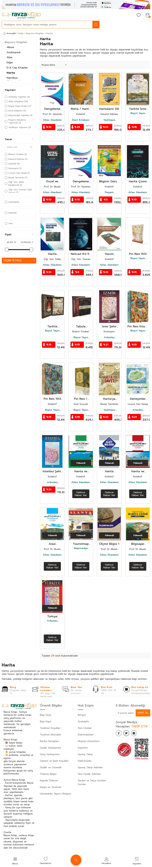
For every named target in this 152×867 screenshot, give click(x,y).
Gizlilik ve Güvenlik (51, 767)
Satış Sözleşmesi (50, 754)
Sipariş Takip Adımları (90, 767)
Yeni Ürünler (85, 728)
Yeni (9, 223)
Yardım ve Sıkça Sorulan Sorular (92, 782)
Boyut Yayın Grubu (137, 113)
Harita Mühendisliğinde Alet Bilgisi (109, 471)
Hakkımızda (84, 761)
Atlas (9, 57)
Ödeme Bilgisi (48, 774)
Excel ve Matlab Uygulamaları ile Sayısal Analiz (52, 181)
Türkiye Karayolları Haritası (52, 616)
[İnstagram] (137, 733)
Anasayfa (10, 33)
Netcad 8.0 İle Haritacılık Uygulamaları (81, 254)
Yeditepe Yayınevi (109, 120)
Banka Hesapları (49, 741)
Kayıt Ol (142, 713)
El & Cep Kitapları (17, 68)
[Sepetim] (147, 15)
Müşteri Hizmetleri (88, 741)
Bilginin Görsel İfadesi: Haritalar (109, 181)
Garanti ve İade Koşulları (54, 761)
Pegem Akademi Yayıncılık (109, 192)
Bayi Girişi (45, 715)
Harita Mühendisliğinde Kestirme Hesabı (52, 254)
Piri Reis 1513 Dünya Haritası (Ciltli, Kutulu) (52, 399)
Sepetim (83, 748)
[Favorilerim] (138, 15)
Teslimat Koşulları (50, 728)
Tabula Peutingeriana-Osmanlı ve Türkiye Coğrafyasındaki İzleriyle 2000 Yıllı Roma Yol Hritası (80, 326)
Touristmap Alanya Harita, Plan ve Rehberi (81, 544)
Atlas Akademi (52, 120)
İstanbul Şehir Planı (52, 471)
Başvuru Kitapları (35, 33)
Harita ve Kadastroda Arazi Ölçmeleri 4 (137, 471)
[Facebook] (119, 733)
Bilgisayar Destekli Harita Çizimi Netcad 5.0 (138, 544)
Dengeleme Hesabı (52, 109)
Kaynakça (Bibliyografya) (15, 79)
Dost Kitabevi (80, 120)
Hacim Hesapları (109, 254)
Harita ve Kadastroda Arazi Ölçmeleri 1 (80, 471)
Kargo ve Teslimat (50, 787)
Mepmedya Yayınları (81, 548)
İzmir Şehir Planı (109, 326)
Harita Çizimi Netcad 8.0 (138, 181)
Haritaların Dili (109, 109)
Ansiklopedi (13, 52)
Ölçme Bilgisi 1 (109, 544)
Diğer (10, 62)
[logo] (21, 15)
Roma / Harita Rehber (81, 109)
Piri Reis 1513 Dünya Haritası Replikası (138, 254)
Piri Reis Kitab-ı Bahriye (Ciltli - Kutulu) (137, 326)
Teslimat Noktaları (50, 734)
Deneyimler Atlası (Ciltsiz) (137, 399)
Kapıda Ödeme (49, 780)
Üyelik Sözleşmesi (50, 748)
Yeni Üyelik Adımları (89, 774)
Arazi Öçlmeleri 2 (52, 544)
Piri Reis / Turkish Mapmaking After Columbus (81, 399)
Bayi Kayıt (45, 721)
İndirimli (11, 212)
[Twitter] (128, 733)
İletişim (82, 715)
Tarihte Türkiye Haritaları (52, 326)
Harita (11, 73)
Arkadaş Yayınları (109, 337)
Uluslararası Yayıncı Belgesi (55, 794)
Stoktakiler (12, 202)
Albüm (10, 47)
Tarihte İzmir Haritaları (137, 109)
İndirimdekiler (86, 734)
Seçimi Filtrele (19, 260)
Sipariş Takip (85, 754)
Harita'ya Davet (109, 399)
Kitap (21, 33)
